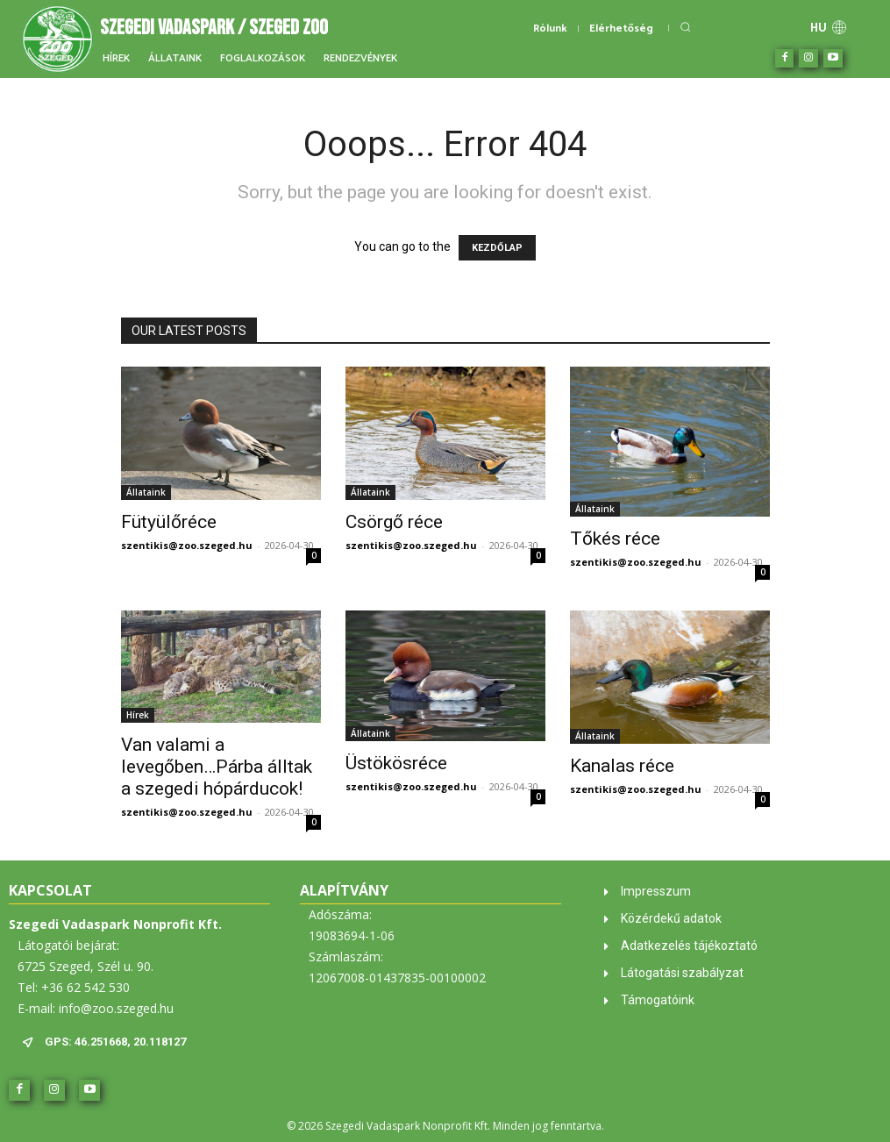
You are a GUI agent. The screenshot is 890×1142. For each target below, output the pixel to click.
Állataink (146, 492)
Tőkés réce (615, 538)
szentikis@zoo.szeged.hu (187, 545)
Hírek (137, 715)
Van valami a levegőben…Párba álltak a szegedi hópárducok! (216, 766)
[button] (685, 27)
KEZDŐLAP (497, 247)
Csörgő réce (394, 521)
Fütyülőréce (169, 521)
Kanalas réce (622, 765)
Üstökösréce (396, 763)
